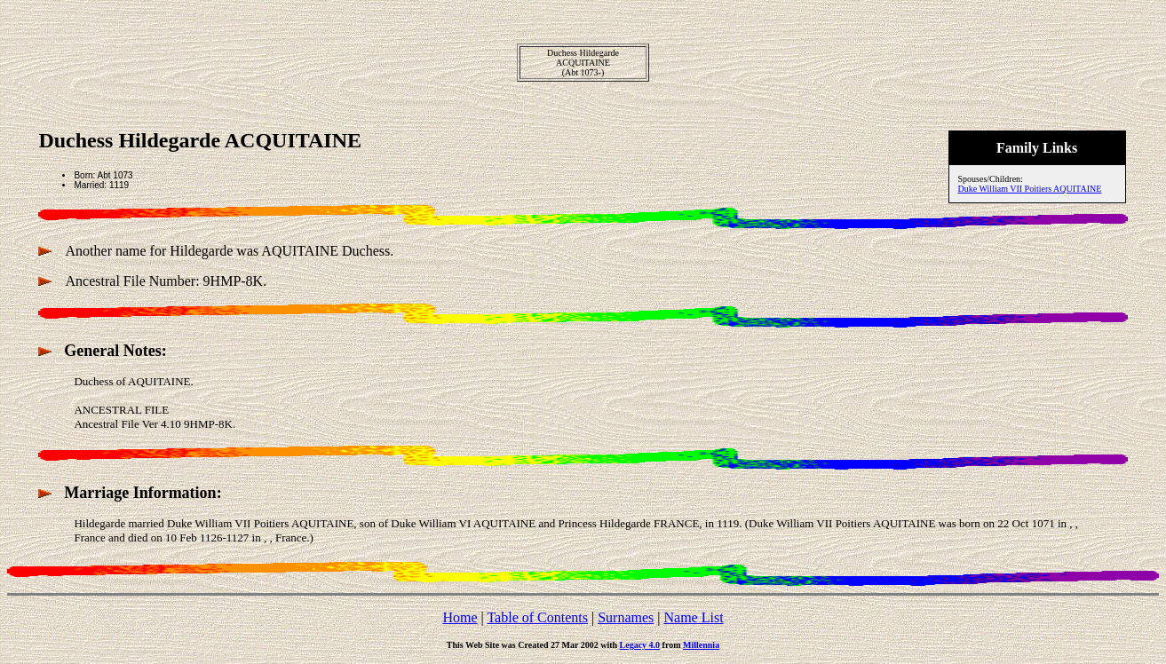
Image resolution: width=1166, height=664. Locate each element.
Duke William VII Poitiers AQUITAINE (1030, 189)
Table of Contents (537, 617)
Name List (693, 617)
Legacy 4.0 (640, 645)
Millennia (701, 645)
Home (459, 617)
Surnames (626, 617)
